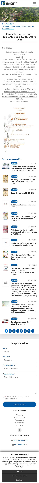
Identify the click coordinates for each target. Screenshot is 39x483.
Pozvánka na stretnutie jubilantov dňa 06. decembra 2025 (18, 27)
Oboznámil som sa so (18, 398)
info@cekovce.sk (20, 445)
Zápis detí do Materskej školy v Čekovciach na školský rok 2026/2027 (23, 219)
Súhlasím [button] (19, 471)
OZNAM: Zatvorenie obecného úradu (23, 206)
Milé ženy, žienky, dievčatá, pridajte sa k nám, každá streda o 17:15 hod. (24, 232)
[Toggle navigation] (34, 3)
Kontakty (19, 425)
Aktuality (9, 24)
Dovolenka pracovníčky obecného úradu (20, 323)
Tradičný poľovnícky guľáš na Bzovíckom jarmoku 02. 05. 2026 (23, 182)
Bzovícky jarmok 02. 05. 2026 (23, 193)
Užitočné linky (19, 423)
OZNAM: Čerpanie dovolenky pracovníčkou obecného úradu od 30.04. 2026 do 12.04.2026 (23, 168)
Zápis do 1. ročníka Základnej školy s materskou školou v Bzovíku (23, 257)
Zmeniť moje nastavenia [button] (19, 476)
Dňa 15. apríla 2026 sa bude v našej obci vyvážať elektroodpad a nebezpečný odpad (23, 271)
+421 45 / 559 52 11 (21, 440)
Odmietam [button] (19, 480)
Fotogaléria (19, 420)
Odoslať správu (19, 404)
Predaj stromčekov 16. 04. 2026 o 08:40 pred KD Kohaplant (23, 244)
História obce (19, 417)
